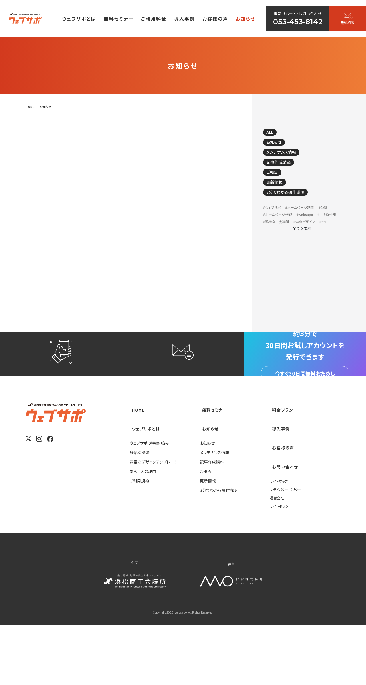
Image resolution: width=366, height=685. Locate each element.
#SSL (268, 253)
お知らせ (277, 145)
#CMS (268, 229)
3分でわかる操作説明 (292, 204)
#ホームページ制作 (307, 221)
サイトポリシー (282, 565)
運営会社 (278, 557)
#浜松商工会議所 (279, 245)
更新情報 (278, 192)
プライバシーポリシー (288, 549)
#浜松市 (303, 237)
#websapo (274, 237)
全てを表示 (302, 260)
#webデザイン (313, 245)
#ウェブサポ (274, 221)
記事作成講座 (283, 169)
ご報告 (275, 180)
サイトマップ (280, 540)
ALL (273, 134)
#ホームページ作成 (297, 229)
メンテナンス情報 (287, 157)
